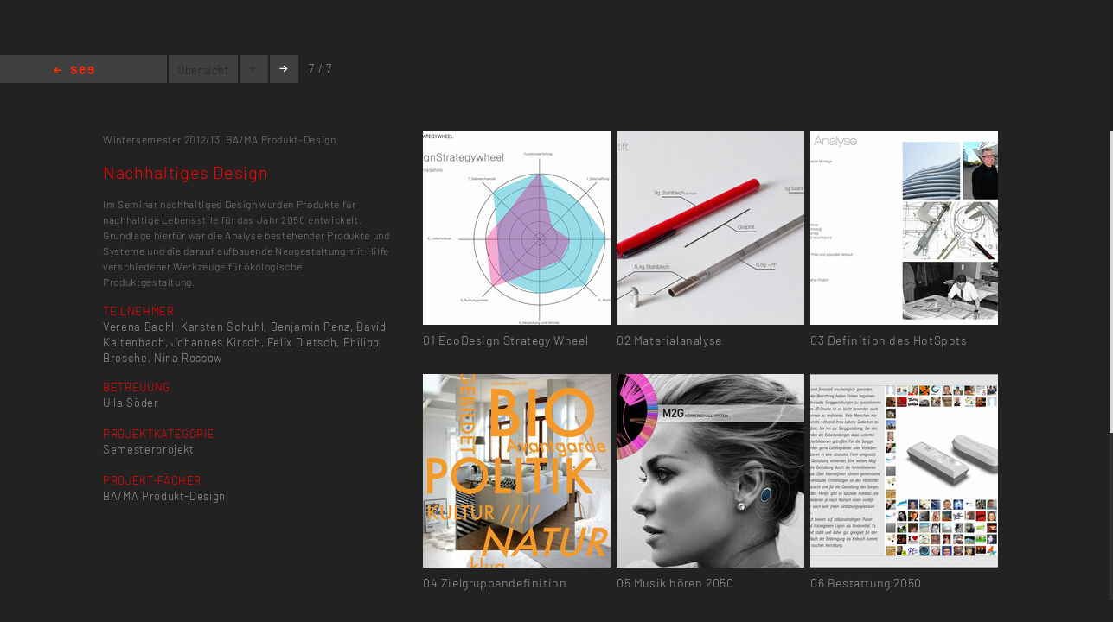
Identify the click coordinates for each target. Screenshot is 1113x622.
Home (74, 71)
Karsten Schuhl (222, 326)
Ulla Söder (131, 402)
